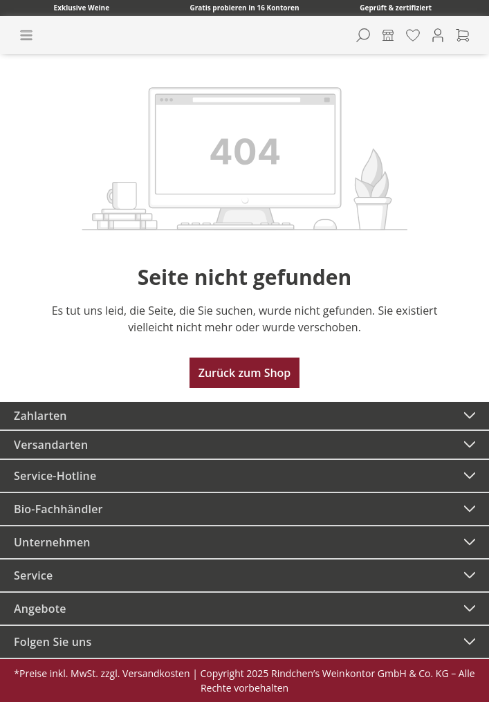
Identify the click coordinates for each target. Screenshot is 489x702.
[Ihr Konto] (437, 35)
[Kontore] (388, 35)
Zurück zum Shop (245, 372)
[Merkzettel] (412, 35)
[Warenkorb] (462, 35)
